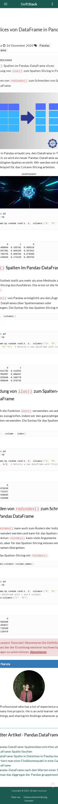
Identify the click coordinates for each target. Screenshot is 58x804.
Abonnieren (38, 652)
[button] (28, 191)
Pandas (44, 45)
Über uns (16, 797)
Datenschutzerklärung (35, 797)
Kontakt (29, 800)
